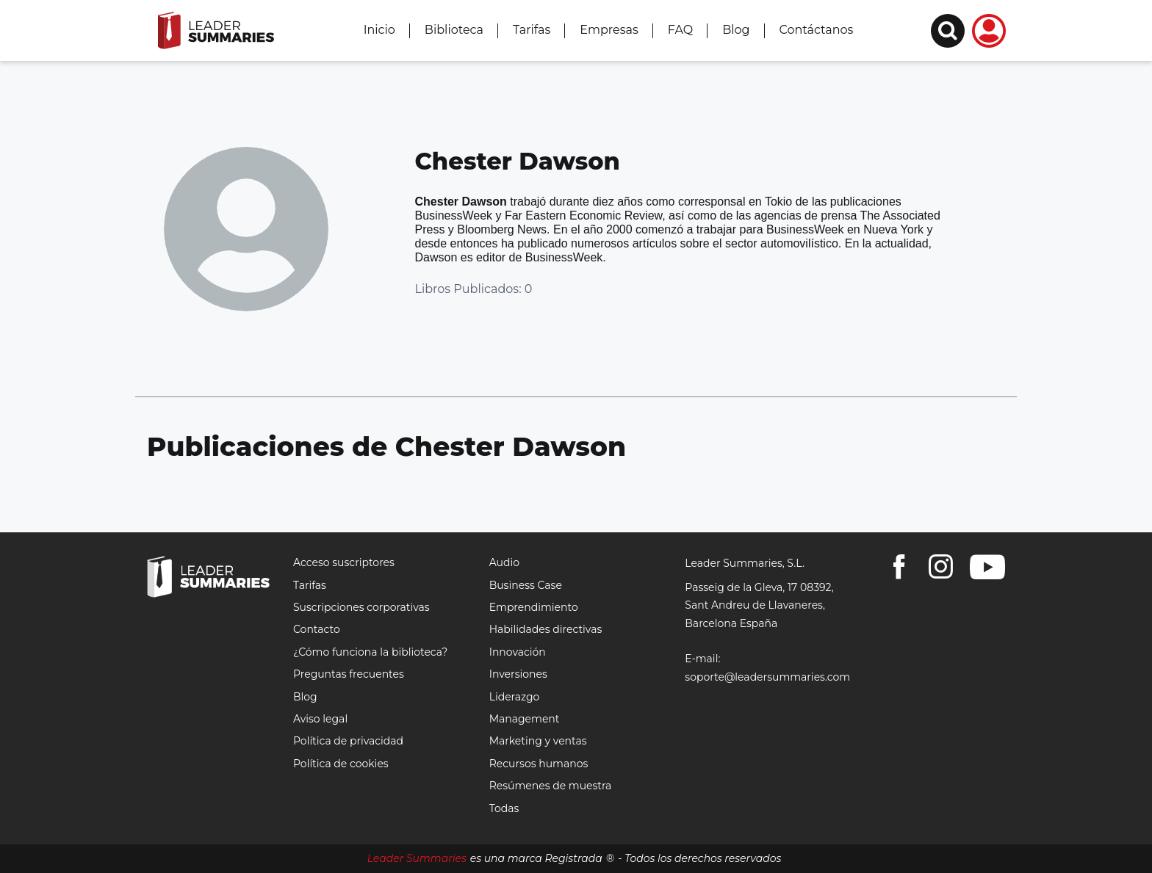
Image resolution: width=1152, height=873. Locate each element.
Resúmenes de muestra (550, 785)
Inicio (379, 30)
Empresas (609, 30)
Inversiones (518, 674)
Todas (504, 808)
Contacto (316, 629)
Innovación (517, 652)
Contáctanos (817, 30)
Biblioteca (454, 30)
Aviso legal (320, 718)
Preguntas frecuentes (348, 674)
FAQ (680, 30)
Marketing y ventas (538, 740)
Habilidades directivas (545, 629)
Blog (735, 30)
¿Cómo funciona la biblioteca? (370, 652)
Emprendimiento (533, 607)
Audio (504, 562)
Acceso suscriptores (344, 562)
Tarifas (531, 30)
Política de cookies (341, 763)
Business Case (525, 585)
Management (524, 718)
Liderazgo (514, 696)
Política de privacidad (348, 740)
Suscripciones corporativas (361, 607)
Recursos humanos (538, 763)
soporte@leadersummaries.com (767, 677)
